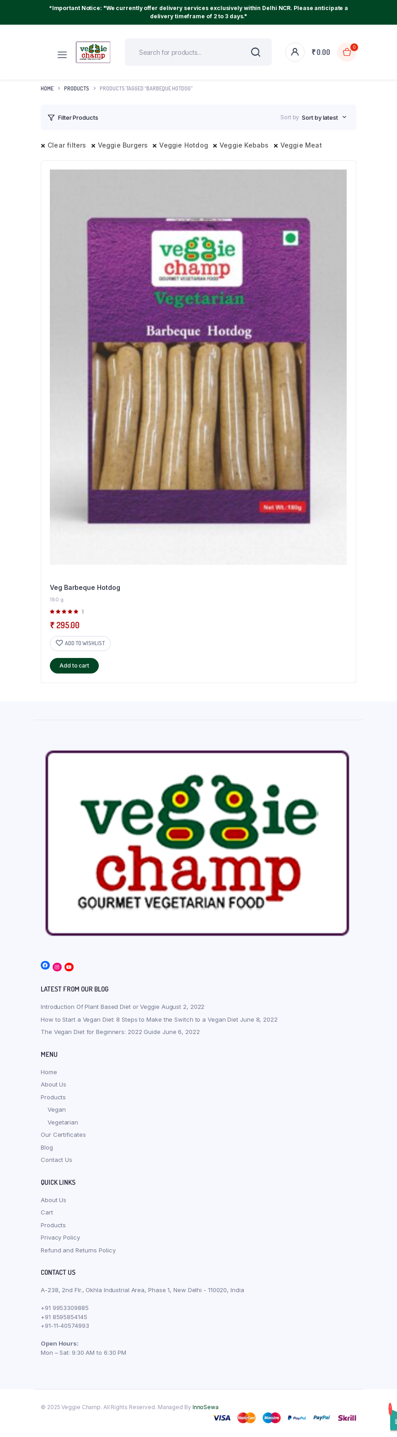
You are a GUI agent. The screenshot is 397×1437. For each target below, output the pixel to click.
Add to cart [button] (74, 665)
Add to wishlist (85, 643)
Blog (47, 1147)
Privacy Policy (60, 1237)
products (76, 88)
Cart (47, 1212)
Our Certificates (63, 1134)
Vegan (57, 1109)
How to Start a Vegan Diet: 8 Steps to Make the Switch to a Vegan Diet (139, 1019)
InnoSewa (206, 1407)
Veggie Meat (301, 145)
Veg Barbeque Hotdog (85, 587)
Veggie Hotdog (183, 145)
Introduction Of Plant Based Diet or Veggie (100, 1006)
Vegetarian (63, 1122)
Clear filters (67, 145)
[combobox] (324, 117)
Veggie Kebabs (244, 145)
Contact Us (56, 1159)
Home (47, 88)
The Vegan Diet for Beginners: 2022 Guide (101, 1031)
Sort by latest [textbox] (320, 117)
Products (53, 1097)
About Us (53, 1084)
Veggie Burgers (123, 145)
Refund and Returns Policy (78, 1250)
